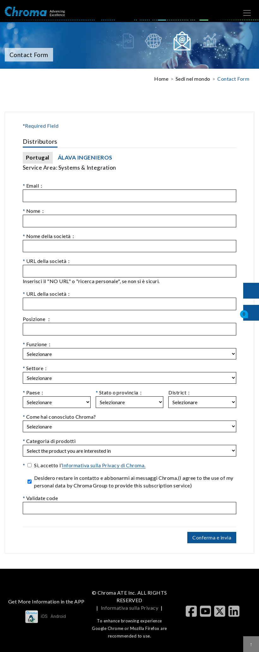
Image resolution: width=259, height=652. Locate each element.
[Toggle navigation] (247, 13)
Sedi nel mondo (193, 79)
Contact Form (233, 79)
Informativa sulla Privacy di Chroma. (103, 465)
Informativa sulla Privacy (129, 608)
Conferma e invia (211, 537)
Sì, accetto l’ (89, 465)
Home (161, 79)
